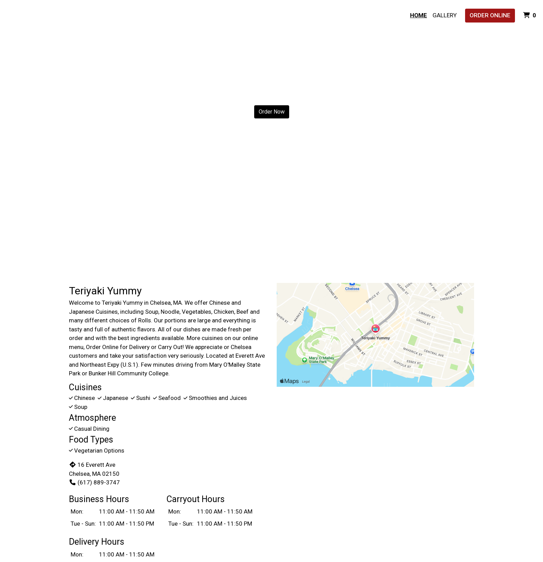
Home (418, 15)
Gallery (445, 15)
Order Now (272, 111)
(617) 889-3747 (94, 482)
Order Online (490, 15)
